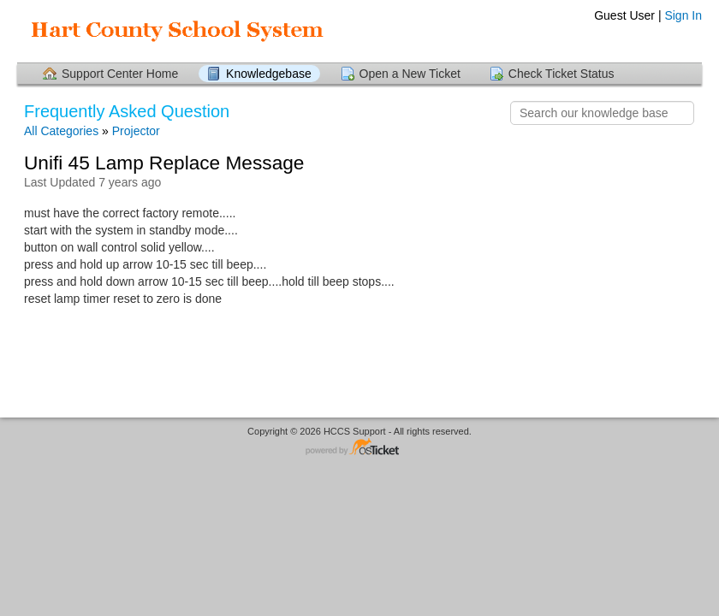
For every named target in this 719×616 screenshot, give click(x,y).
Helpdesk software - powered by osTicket (359, 448)
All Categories (61, 131)
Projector (136, 131)
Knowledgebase (269, 73)
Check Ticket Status (561, 73)
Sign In (683, 15)
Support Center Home (120, 73)
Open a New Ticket (410, 73)
